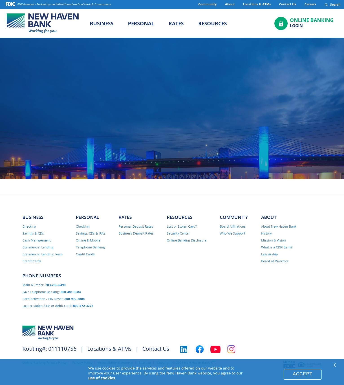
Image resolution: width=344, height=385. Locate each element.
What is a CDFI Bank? (276, 247)
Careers (310, 4)
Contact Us (287, 4)
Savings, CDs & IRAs (90, 233)
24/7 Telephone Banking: (51, 292)
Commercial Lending (37, 247)
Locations (213, 114)
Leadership (269, 254)
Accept (302, 373)
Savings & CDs (33, 233)
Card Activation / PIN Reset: (53, 299)
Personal (141, 23)
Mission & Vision (273, 240)
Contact (166, 114)
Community (207, 4)
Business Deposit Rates (136, 233)
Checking (29, 226)
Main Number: (44, 285)
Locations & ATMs (257, 4)
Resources (212, 23)
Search (332, 4)
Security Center (178, 233)
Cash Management (36, 240)
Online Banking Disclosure (187, 240)
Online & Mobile (88, 240)
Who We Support (232, 233)
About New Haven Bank (278, 226)
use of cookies (101, 378)
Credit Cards (31, 261)
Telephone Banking (90, 247)
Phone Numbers (41, 276)
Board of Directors (275, 261)
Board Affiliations (233, 226)
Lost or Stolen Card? (182, 226)
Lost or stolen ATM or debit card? (57, 306)
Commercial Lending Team (42, 254)
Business (101, 23)
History (266, 233)
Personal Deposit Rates (136, 226)
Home (125, 114)
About (230, 4)
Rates (176, 23)
